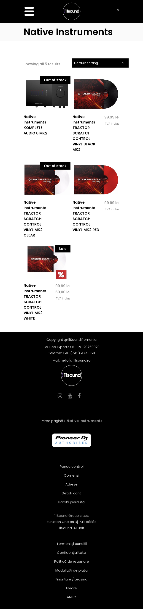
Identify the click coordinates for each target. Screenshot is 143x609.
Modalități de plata (71, 570)
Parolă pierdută (71, 502)
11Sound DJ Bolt (71, 527)
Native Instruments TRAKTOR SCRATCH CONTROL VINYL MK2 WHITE (35, 302)
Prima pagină (52, 420)
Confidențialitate (71, 552)
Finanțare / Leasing (71, 579)
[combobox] (100, 63)
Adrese (71, 484)
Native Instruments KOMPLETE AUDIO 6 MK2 (35, 125)
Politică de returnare (71, 561)
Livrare (71, 588)
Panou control (72, 466)
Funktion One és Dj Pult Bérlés (71, 521)
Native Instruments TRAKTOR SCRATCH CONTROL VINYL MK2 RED (86, 216)
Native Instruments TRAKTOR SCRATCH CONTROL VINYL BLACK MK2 (84, 133)
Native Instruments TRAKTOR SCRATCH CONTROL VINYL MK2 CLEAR (35, 219)
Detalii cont (71, 493)
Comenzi (71, 475)
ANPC (71, 597)
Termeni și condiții (72, 543)
